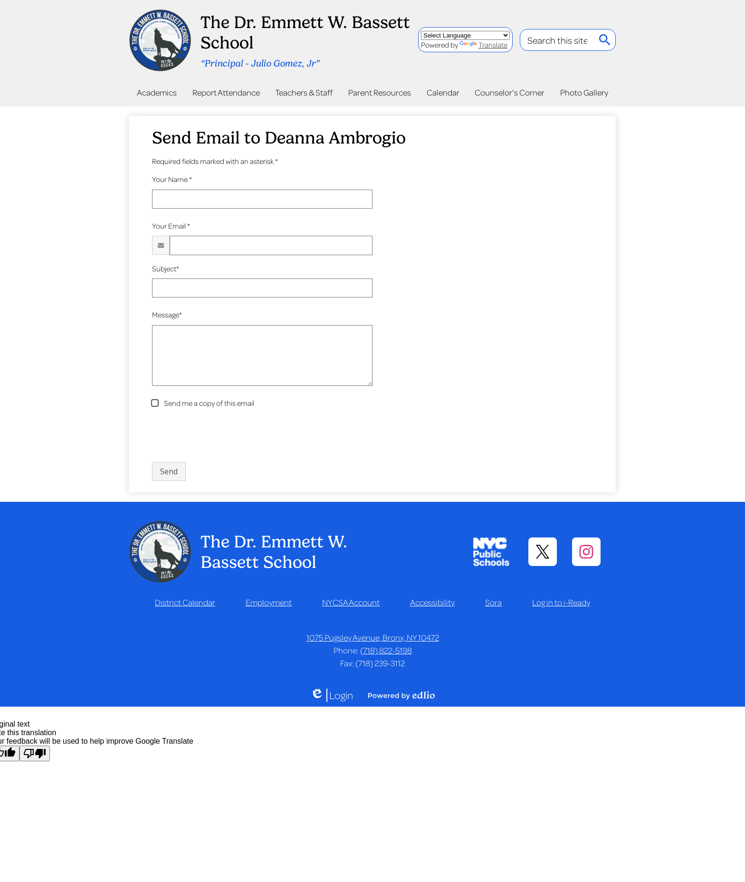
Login (331, 695)
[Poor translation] (34, 753)
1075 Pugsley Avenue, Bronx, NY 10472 (372, 637)
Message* (167, 314)
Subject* (165, 268)
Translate (483, 44)
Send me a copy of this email (208, 403)
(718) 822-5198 (386, 650)
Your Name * (172, 179)
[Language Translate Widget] (465, 35)
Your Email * (171, 225)
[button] (157, 92)
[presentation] (224, 435)
